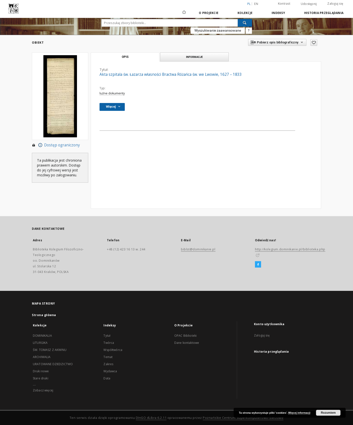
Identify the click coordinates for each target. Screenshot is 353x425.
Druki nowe (41, 371)
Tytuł (106, 336)
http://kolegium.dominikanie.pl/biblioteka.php (290, 249)
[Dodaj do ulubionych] (313, 42)
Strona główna (44, 315)
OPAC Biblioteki (185, 336)
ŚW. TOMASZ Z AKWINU (49, 350)
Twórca (108, 343)
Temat (108, 357)
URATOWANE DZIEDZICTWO (53, 364)
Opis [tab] (125, 57)
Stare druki (40, 378)
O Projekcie (208, 13)
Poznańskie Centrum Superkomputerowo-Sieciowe (243, 418)
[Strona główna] (183, 12)
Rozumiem (328, 412)
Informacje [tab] (194, 57)
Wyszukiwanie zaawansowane (217, 30)
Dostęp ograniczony (56, 145)
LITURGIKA (40, 343)
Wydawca (110, 371)
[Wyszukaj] (245, 23)
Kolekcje (245, 13)
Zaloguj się (335, 3)
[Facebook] (258, 264)
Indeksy (278, 13)
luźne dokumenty (112, 93)
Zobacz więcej (43, 390)
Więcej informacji (299, 412)
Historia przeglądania (323, 13)
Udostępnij (309, 4)
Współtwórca (112, 350)
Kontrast (284, 3)
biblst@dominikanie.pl (198, 249)
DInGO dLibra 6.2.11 (151, 418)
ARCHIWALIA (42, 357)
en (256, 3)
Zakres (108, 364)
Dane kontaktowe (186, 343)
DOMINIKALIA (42, 336)
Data (106, 378)
